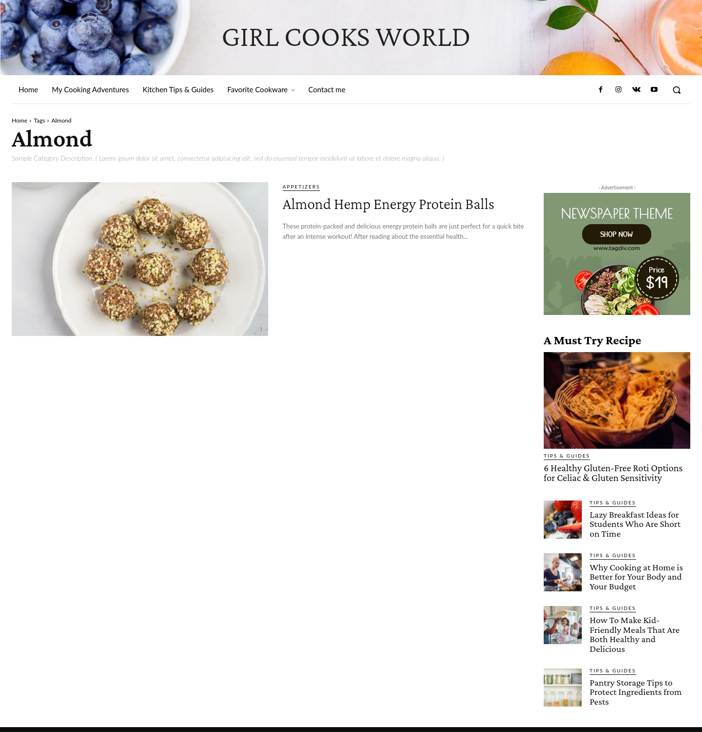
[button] (676, 90)
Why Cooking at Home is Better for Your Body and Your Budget (635, 574)
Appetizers (301, 186)
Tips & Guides (567, 456)
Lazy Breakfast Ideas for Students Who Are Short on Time (640, 522)
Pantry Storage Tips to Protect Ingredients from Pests (635, 679)
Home (19, 120)
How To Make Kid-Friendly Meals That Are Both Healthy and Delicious (639, 626)
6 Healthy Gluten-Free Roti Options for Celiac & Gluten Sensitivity (615, 472)
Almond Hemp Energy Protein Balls (397, 211)
